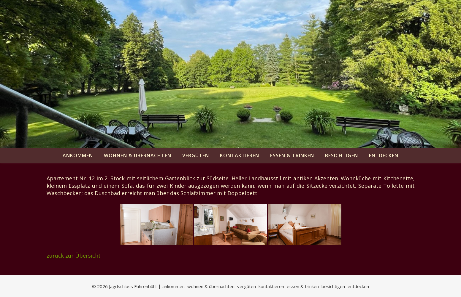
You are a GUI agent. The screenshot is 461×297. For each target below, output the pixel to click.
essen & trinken (292, 155)
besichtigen (341, 155)
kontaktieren (239, 155)
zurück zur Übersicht (74, 255)
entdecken (383, 155)
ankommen (78, 155)
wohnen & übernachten (137, 155)
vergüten (195, 155)
